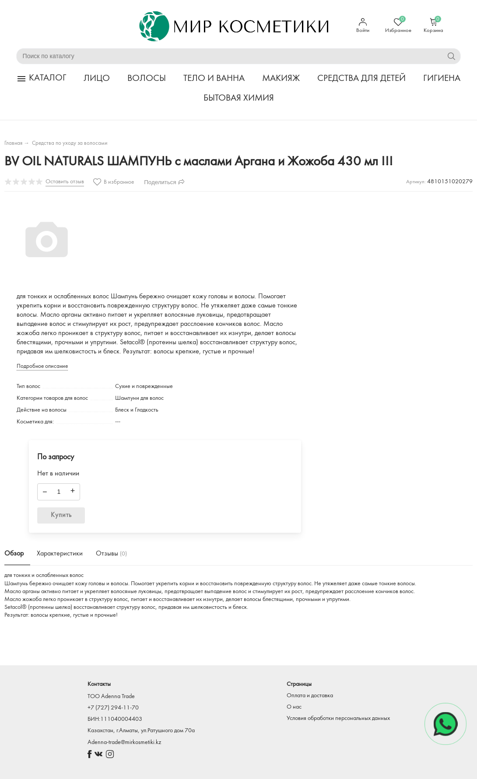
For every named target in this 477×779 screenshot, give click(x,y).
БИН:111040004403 (115, 719)
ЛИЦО (97, 78)
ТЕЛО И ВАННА (214, 78)
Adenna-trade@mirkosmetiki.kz (124, 742)
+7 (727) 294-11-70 (113, 708)
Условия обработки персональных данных (338, 718)
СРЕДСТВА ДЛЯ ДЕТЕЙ (361, 78)
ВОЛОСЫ (146, 78)
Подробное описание (42, 366)
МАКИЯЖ (281, 78)
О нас (294, 707)
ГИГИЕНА (441, 78)
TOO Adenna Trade (111, 696)
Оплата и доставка (310, 696)
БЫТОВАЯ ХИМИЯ (238, 98)
